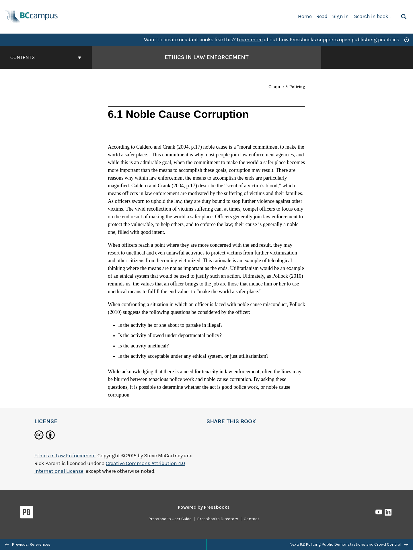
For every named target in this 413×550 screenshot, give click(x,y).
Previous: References (27, 544)
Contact (251, 518)
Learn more (250, 39)
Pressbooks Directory (217, 518)
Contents (45, 57)
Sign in (340, 16)
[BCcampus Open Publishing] (32, 16)
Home (305, 16)
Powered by (204, 507)
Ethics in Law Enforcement (65, 455)
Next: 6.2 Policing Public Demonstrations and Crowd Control (348, 544)
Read (322, 16)
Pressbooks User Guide (169, 518)
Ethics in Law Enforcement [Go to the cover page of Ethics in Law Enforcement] (207, 57)
